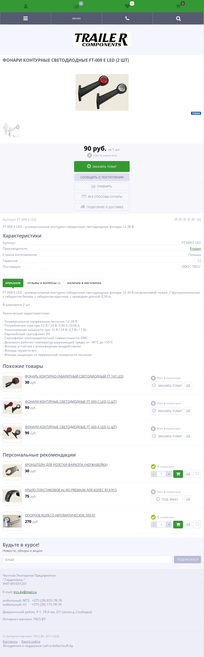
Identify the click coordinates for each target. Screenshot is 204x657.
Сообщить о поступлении (102, 177)
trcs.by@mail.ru (25, 592)
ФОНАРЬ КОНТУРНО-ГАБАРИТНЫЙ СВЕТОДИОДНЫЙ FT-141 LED (74, 376)
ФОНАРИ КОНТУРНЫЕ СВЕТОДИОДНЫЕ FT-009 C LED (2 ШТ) (71, 402)
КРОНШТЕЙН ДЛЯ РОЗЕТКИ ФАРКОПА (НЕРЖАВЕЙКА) (66, 465)
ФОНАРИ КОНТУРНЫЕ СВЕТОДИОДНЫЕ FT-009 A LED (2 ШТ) (71, 427)
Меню (76, 18)
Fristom (195, 248)
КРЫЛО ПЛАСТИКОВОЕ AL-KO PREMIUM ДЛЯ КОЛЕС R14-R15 (71, 490)
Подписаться (187, 559)
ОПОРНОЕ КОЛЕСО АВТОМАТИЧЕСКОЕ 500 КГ (60, 515)
